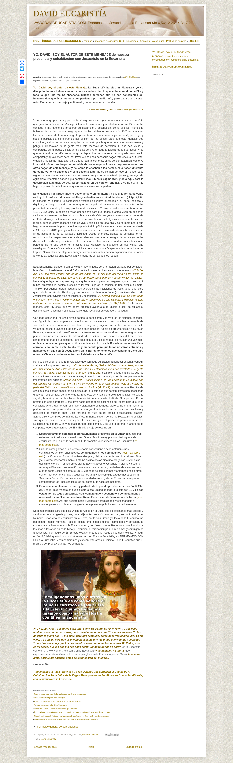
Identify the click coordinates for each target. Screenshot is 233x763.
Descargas (132, 41)
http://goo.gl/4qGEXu (133, 110)
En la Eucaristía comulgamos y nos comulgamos (50, 698)
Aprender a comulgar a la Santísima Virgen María (50, 705)
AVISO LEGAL (130, 77)
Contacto (145, 41)
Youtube (88, 41)
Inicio (91, 747)
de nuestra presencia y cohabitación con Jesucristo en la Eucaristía (175, 56)
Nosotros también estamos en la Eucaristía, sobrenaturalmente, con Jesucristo (60, 694)
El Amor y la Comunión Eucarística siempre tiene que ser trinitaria (55, 709)
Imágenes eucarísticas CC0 (109, 41)
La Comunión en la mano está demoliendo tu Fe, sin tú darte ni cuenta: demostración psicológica (66, 719)
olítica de (177, 41)
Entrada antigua (134, 747)
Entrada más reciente (45, 747)
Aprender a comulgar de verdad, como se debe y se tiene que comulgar (57, 701)
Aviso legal (158, 41)
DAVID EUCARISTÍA (70, 14)
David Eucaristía (48, 739)
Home (36, 41)
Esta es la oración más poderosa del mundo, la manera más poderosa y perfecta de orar (72, 712)
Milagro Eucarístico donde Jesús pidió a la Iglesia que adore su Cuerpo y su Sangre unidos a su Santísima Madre (71, 716)
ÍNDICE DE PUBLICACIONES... (172, 66)
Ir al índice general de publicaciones (57, 726)
